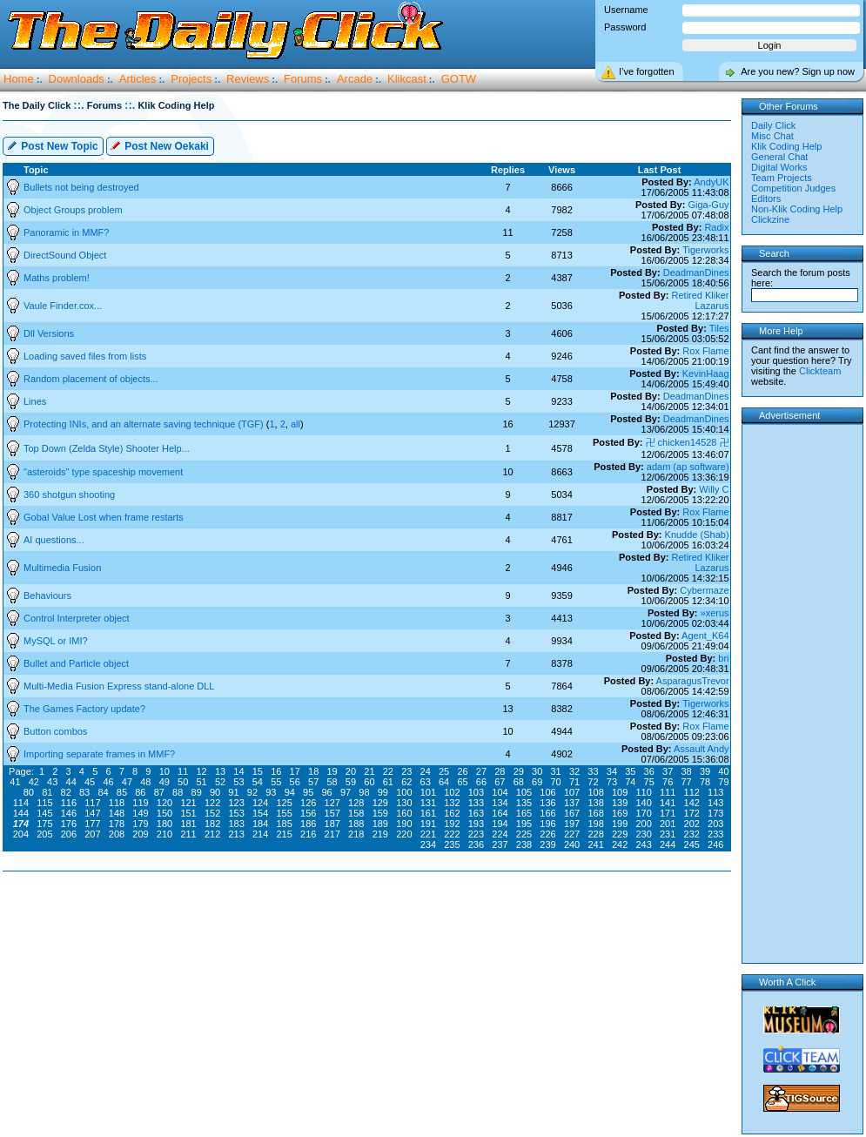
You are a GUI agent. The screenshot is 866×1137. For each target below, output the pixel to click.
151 (188, 813)
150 (164, 813)
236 (476, 844)
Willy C (713, 489)
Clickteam (820, 371)
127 (332, 802)
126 (308, 802)
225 (524, 834)
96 (326, 792)
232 (692, 834)
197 (572, 823)
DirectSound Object (64, 255)
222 (452, 834)
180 (164, 823)
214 (260, 834)
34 (612, 771)
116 (69, 802)
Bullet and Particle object (76, 663)
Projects (191, 78)
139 (620, 802)
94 (290, 792)
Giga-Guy (708, 204)
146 (69, 813)
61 (388, 782)
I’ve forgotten (647, 71)
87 (159, 792)
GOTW (458, 78)
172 (692, 813)
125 (284, 802)
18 (313, 771)
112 (692, 792)
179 (140, 823)
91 (233, 792)
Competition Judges (793, 188)
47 (127, 782)
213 (236, 834)
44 (71, 782)
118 (116, 802)
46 (108, 782)
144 (21, 813)
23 (406, 771)
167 (572, 813)
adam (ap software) (688, 466)
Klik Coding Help (786, 146)
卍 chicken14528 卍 (687, 442)
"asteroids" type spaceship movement (103, 472)
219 (380, 834)
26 (462, 771)
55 (276, 782)
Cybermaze (704, 590)
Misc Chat (772, 136)
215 (284, 834)
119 (140, 802)
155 (284, 813)
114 (21, 802)
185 (284, 823)
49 (164, 782)
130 (404, 802)
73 (612, 782)
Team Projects (781, 177)
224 (499, 834)
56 (295, 782)
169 (620, 813)
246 (715, 844)
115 (44, 802)
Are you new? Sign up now (798, 71)
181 (188, 823)
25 (444, 771)
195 (524, 823)
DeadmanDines (696, 272)
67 (499, 782)
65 (462, 782)
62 (406, 782)
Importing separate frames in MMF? (99, 754)
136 (547, 802)
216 (308, 834)
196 (547, 823)
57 (313, 782)
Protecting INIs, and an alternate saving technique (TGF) (144, 424)
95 (308, 792)
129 (380, 802)
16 (276, 771)
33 (592, 771)
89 (196, 792)
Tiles (719, 328)
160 (404, 813)
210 (164, 834)
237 (499, 844)
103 (476, 792)
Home (18, 78)
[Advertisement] (371, 927)
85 (122, 792)
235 (452, 844)
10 (164, 771)
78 (705, 782)
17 (295, 771)
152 (212, 813)
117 (92, 802)
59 (351, 782)
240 (572, 844)
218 (356, 834)
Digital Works (779, 167)
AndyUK (711, 182)
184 (260, 823)
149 (140, 813)
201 (667, 823)
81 (47, 792)
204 (21, 834)
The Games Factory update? (84, 708)
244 (667, 844)
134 (499, 802)
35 (630, 771)
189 (380, 823)
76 (667, 782)
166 (547, 813)
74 (630, 782)
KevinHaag (705, 373)
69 (537, 782)
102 (452, 792)
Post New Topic (52, 145)
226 (547, 834)
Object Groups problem (73, 210)
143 (715, 802)
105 (524, 792)
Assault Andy (701, 748)
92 (252, 792)
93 (270, 792)
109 (620, 792)
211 (188, 834)
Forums (303, 78)
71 (574, 782)
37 (667, 771)
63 (425, 782)
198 (595, 823)
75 (649, 782)
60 (369, 782)
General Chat (779, 156)
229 (620, 834)
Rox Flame (705, 351)
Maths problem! (56, 277)
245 (692, 844)
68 (519, 782)
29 (519, 771)
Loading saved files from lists (84, 356)
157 (332, 813)
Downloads (76, 78)
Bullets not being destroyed (81, 187)
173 (715, 813)
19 (331, 771)
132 (452, 802)
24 (425, 771)
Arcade (355, 78)
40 (723, 771)
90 (215, 792)
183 (236, 823)
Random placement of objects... (90, 378)
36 (649, 771)
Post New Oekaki (159, 145)
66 (481, 782)
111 (667, 792)
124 (260, 802)
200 (643, 823)
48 (145, 782)
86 (140, 792)
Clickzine (770, 219)
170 (643, 813)
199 (620, 823)
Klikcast (406, 78)
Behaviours (47, 595)
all (295, 424)
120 (164, 802)
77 (686, 782)
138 (595, 802)
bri (723, 658)
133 (476, 802)
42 (34, 782)
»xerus (715, 613)
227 (572, 834)
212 (212, 834)
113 (715, 792)
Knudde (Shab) (697, 534)
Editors (766, 198)
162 (452, 813)
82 (66, 792)
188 (356, 823)
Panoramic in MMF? (66, 232)
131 (428, 802)
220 (404, 834)
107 (572, 792)
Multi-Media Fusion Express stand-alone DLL (119, 686)
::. (78, 104)
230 (643, 834)
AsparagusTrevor (692, 681)
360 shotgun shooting (69, 494)
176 (69, 823)
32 (574, 771)
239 (547, 844)
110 (643, 792)
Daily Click (773, 125)
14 (238, 771)
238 (524, 844)
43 (52, 782)
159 (380, 813)
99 (383, 792)
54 (257, 782)
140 (643, 802)
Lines (34, 401)
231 (667, 834)
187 (332, 823)
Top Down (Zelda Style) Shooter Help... (106, 448)
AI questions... (53, 540)
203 (715, 823)
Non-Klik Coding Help (797, 209)
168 (595, 813)
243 (643, 844)
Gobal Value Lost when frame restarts (103, 517)
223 (476, 834)
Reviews (247, 78)
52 (220, 782)
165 (524, 813)
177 (92, 823)
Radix (716, 227)
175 (44, 823)
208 (116, 834)
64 (444, 782)
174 (21, 823)
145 (44, 813)
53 (238, 782)
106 (547, 792)
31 (556, 771)
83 (84, 792)
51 (201, 782)
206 (69, 834)
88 (177, 792)
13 (220, 771)
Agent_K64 (704, 635)
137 (572, 802)
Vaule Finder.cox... (62, 305)
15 (257, 771)
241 (595, 844)
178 (116, 823)
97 (345, 792)
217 (332, 834)
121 (188, 802)
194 (499, 823)
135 (524, 802)
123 (236, 802)
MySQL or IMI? (55, 641)
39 (705, 771)
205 (44, 834)
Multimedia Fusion (62, 567)
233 (715, 834)
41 (15, 782)
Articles (138, 78)
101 (428, 792)
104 (499, 792)
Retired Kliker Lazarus (700, 300)
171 (667, 813)
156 (308, 813)
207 (92, 834)
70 (556, 782)
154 (260, 813)
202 (692, 823)
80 (28, 792)
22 (388, 771)
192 (452, 823)
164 (499, 813)
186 (308, 823)
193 (476, 823)
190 (404, 823)
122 (212, 802)
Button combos (55, 731)
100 (404, 792)
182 (212, 823)
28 (499, 771)
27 (481, 771)
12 (201, 771)
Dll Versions (48, 333)
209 (140, 834)
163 (476, 813)
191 (428, 823)
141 (667, 802)
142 (692, 802)
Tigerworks (705, 250)
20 (351, 771)
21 (369, 771)
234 (428, 844)
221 (428, 834)
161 (428, 813)
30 (537, 771)
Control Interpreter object (76, 618)
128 (356, 802)
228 (595, 834)
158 (356, 813)
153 (236, 813)
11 (183, 771)
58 (331, 782)
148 (116, 813)
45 (89, 782)
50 (183, 782)
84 (102, 792)
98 (364, 792)
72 (592, 782)
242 (620, 844)
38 (686, 771)
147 (92, 813)
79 (723, 782)
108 (595, 792)
